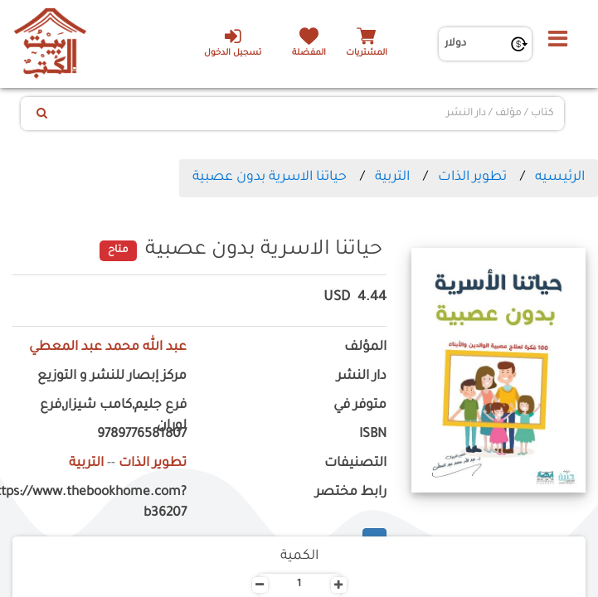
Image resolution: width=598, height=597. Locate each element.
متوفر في (360, 406)
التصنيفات (355, 464)
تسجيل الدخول (233, 42)
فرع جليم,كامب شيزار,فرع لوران (113, 416)
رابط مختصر (351, 493)
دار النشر (362, 377)
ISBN (373, 435)
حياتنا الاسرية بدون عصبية (269, 177)
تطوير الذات (472, 177)
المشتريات (366, 53)
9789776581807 (142, 435)
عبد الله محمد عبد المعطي (108, 348)
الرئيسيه (560, 177)
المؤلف (365, 348)
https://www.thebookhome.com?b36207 (99, 503)
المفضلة (309, 53)
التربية (392, 177)
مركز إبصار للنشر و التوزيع (112, 377)
